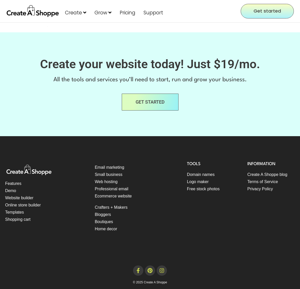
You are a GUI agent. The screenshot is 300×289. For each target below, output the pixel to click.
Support (153, 12)
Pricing (127, 12)
